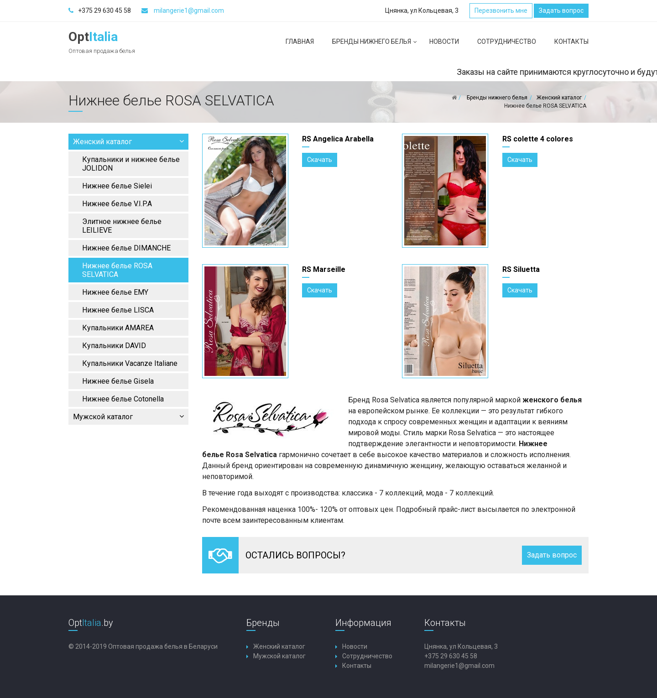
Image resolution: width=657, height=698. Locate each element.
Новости (444, 41)
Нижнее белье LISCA (118, 310)
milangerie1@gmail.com (189, 10)
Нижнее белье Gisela (118, 381)
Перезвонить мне (500, 10)
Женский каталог (128, 141)
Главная (300, 41)
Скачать (319, 159)
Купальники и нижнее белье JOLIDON (131, 163)
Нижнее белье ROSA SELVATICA (117, 270)
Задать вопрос (561, 10)
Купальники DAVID (114, 345)
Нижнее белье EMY (115, 292)
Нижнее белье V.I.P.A (117, 203)
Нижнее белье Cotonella (123, 399)
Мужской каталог (128, 416)
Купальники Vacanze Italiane (129, 363)
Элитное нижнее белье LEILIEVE (122, 225)
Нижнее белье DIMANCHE (126, 248)
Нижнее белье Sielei (117, 186)
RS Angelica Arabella (338, 139)
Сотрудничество (506, 41)
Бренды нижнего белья (376, 45)
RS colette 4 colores (537, 139)
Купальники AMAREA (118, 327)
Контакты (571, 41)
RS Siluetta (521, 269)
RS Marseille (323, 269)
